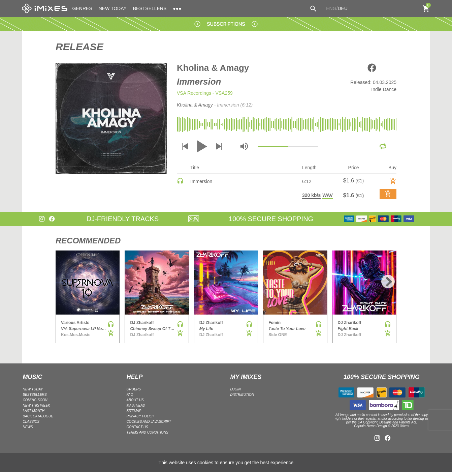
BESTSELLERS (150, 8)
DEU (342, 8)
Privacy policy (141, 416)
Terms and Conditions (147, 432)
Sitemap (134, 411)
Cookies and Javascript (149, 421)
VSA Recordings (194, 93)
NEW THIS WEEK (36, 405)
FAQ (130, 394)
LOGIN (235, 389)
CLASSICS (31, 421)
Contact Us (137, 427)
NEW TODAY (113, 8)
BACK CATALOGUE (38, 416)
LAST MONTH (33, 411)
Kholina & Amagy (213, 68)
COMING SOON (35, 400)
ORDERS (134, 389)
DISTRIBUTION (242, 394)
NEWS (28, 427)
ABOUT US (135, 400)
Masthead (136, 405)
